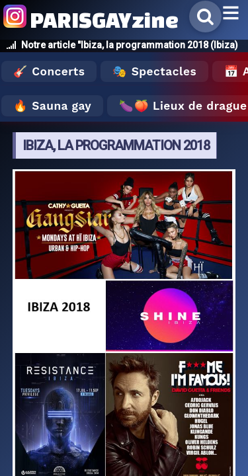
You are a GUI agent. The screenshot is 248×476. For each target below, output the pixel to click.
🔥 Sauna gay (52, 105)
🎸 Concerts (49, 71)
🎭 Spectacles (154, 71)
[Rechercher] (205, 16)
